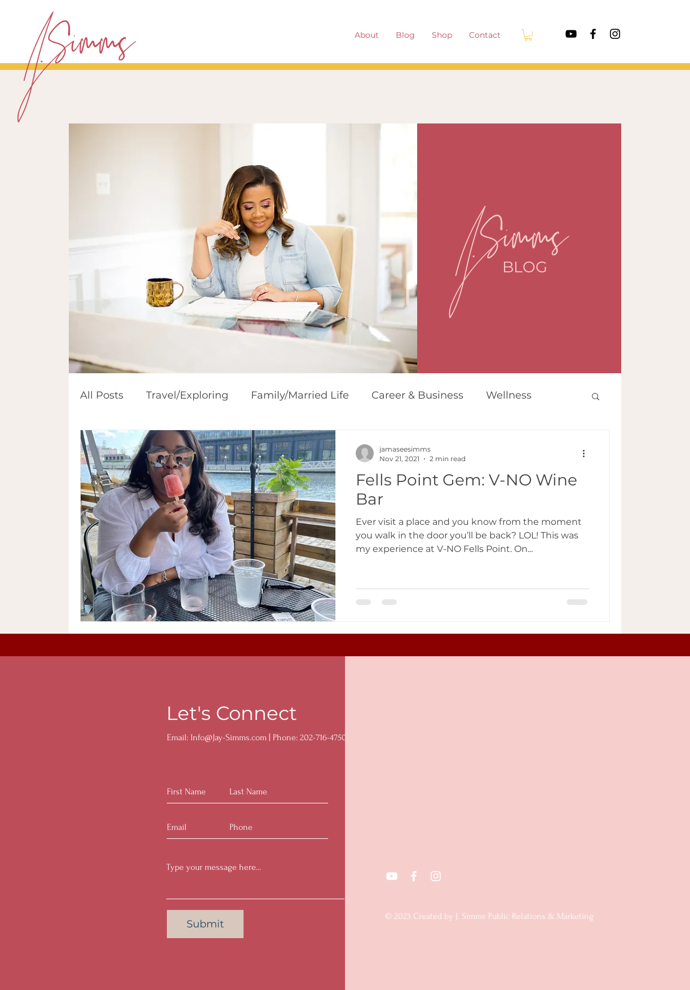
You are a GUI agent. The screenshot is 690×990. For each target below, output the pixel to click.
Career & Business (417, 395)
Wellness (509, 395)
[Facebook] (593, 34)
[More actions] (587, 453)
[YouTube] (571, 34)
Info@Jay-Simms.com (229, 737)
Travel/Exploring (187, 395)
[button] (528, 35)
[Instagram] (615, 34)
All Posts (101, 395)
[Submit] (205, 924)
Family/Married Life (300, 395)
